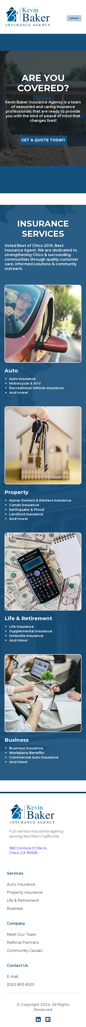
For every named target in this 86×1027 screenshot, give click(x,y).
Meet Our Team (21, 934)
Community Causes (24, 950)
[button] (74, 18)
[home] (28, 16)
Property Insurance (25, 892)
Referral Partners (23, 942)
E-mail (12, 976)
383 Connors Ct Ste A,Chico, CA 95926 (28, 850)
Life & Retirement (23, 900)
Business (15, 908)
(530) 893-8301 (20, 984)
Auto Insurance (21, 884)
